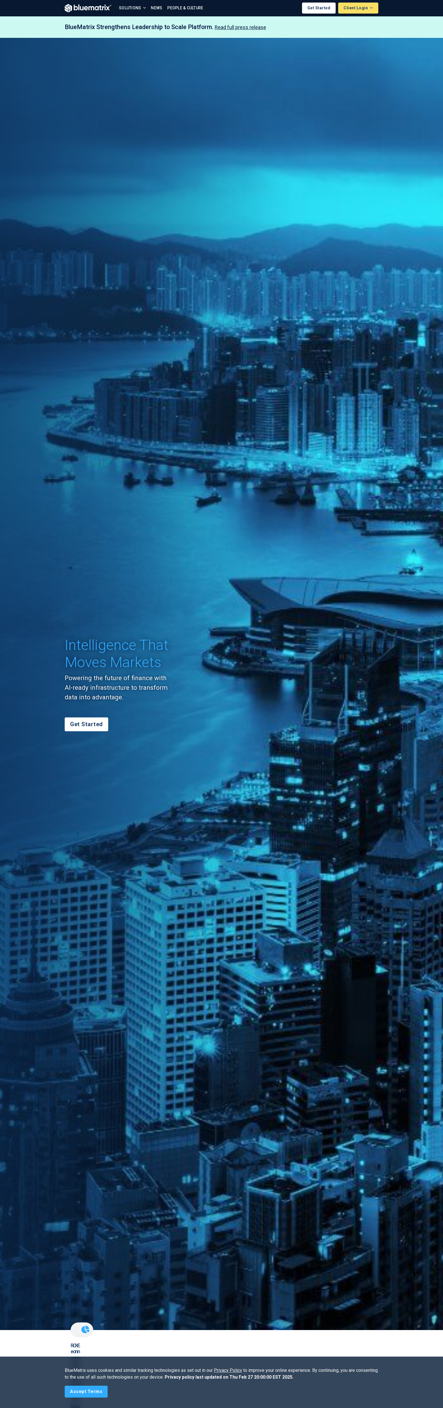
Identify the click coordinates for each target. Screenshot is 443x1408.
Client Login (356, 8)
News (156, 8)
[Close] (86, 1392)
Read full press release (240, 27)
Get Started (319, 8)
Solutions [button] (130, 8)
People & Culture (185, 8)
